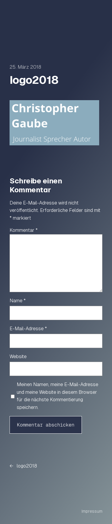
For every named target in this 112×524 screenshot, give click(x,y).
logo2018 (27, 466)
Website (18, 356)
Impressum (92, 511)
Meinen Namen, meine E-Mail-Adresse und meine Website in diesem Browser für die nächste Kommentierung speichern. (57, 396)
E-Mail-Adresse (28, 328)
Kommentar (24, 230)
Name (18, 300)
